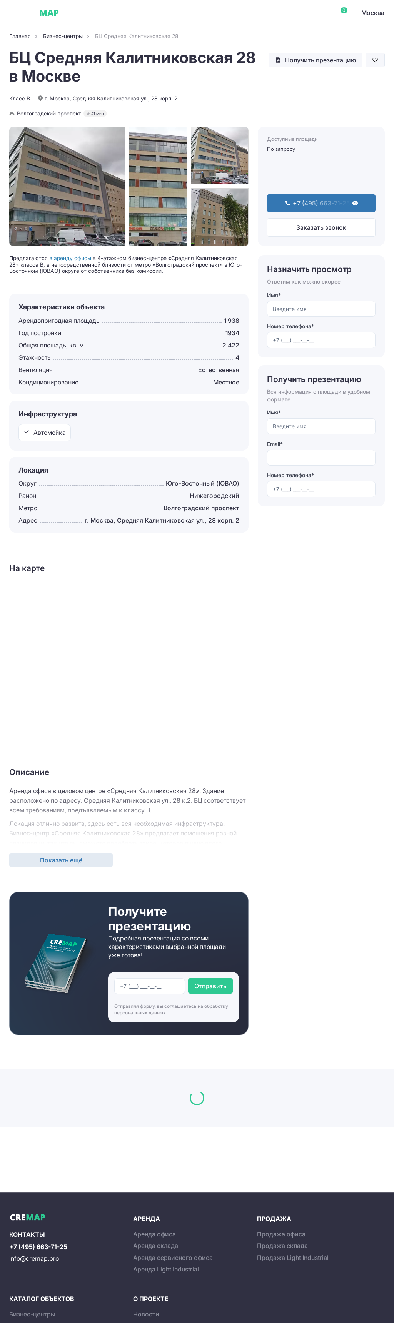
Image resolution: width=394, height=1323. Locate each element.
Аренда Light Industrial (166, 1269)
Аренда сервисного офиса (173, 1257)
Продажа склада (282, 1246)
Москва (372, 13)
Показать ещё (61, 860)
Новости (146, 1314)
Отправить (210, 986)
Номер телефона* (290, 326)
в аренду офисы (70, 258)
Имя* (274, 295)
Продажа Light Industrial (293, 1257)
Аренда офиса (154, 1234)
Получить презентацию (320, 60)
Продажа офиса (281, 1234)
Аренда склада (155, 1246)
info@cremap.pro (34, 1258)
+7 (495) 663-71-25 (38, 1247)
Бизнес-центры (32, 1314)
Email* (275, 444)
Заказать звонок (321, 227)
